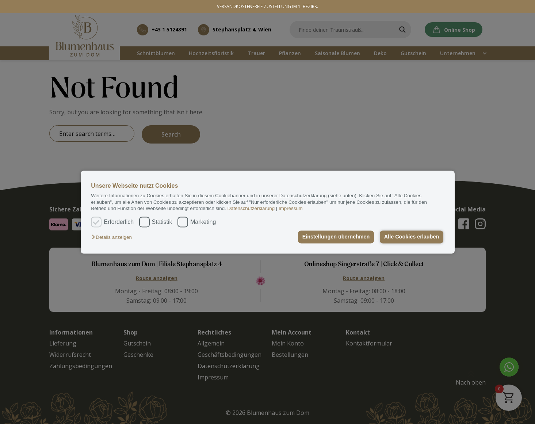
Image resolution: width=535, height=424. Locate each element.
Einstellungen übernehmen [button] (336, 237)
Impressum (291, 208)
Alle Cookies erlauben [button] (411, 237)
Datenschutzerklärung (251, 208)
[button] (113, 237)
